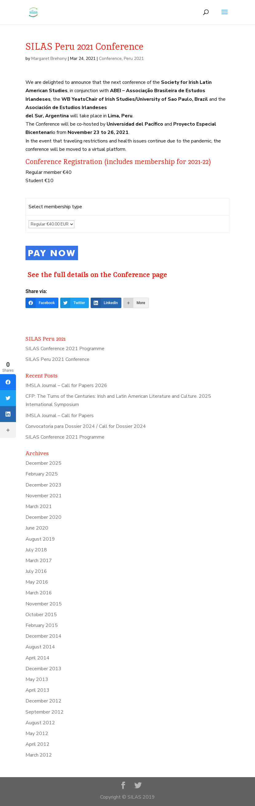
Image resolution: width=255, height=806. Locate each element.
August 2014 (40, 647)
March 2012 (39, 755)
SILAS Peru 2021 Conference (57, 359)
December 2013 (43, 668)
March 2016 (39, 592)
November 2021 (44, 495)
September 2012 (45, 712)
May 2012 (37, 733)
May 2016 (37, 582)
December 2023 (43, 485)
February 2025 (42, 474)
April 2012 (37, 744)
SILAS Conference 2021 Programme (65, 348)
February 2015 (42, 625)
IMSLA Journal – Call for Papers (60, 415)
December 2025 (43, 463)
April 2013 (37, 690)
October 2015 (41, 614)
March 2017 (39, 560)
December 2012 (43, 701)
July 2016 (36, 571)
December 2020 (43, 517)
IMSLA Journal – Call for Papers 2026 (66, 385)
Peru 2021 (134, 58)
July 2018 (36, 549)
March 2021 (39, 506)
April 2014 (37, 658)
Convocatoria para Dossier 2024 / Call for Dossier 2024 (86, 426)
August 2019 (40, 539)
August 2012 (40, 722)
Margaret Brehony (49, 58)
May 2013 (37, 679)
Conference (110, 58)
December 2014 (43, 636)
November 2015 (44, 604)
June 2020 (37, 528)
